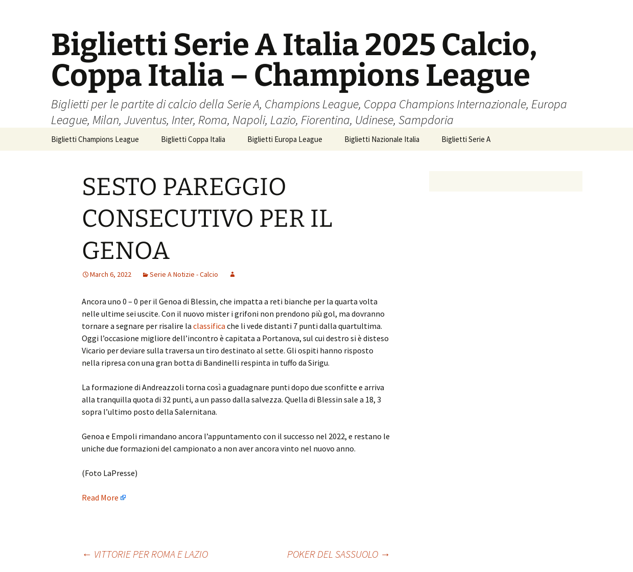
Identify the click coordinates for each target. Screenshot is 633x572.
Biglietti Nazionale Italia (381, 139)
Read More (100, 497)
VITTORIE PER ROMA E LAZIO (145, 553)
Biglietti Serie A (465, 139)
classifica (210, 326)
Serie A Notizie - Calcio (184, 274)
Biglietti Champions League (95, 139)
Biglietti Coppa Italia (193, 139)
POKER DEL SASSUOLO (338, 553)
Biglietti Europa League (284, 139)
